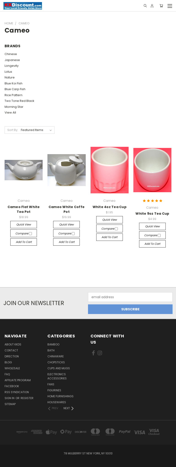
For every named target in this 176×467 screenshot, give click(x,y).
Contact (11, 350)
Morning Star (14, 107)
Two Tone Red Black (19, 101)
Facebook (12, 386)
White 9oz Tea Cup (152, 213)
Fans (50, 384)
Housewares (56, 402)
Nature (10, 77)
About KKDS (13, 344)
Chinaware (55, 356)
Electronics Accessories (57, 376)
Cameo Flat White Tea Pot (24, 209)
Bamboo (53, 344)
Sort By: (12, 130)
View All (10, 112)
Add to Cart (24, 242)
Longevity (12, 66)
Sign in (10, 398)
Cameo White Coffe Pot (67, 209)
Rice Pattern (13, 95)
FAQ (7, 374)
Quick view (23, 224)
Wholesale (12, 368)
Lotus (8, 71)
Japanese (12, 60)
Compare (23, 233)
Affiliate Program (18, 380)
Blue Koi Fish (13, 83)
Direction (12, 356)
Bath (51, 350)
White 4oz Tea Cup (109, 207)
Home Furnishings (60, 396)
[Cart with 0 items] (161, 6)
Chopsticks (56, 362)
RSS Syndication (17, 392)
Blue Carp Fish (15, 89)
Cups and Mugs (58, 368)
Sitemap (10, 404)
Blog (8, 362)
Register (27, 398)
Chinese (11, 54)
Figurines (54, 390)
